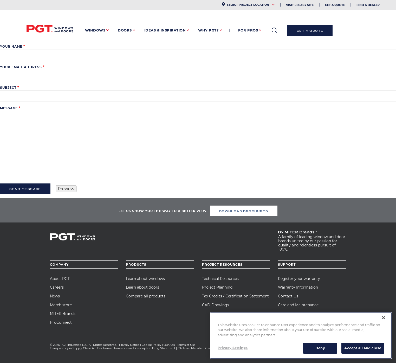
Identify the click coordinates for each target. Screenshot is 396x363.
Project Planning (217, 287)
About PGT (60, 279)
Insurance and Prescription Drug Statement (144, 348)
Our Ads (169, 345)
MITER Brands (62, 313)
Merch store (61, 305)
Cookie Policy (151, 345)
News (55, 296)
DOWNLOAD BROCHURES (243, 211)
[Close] (383, 317)
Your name (11, 46)
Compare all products (145, 296)
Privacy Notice (129, 345)
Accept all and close (362, 348)
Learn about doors (142, 287)
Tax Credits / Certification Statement (235, 296)
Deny (320, 348)
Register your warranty (299, 279)
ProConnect (61, 322)
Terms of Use (186, 345)
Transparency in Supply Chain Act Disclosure (81, 348)
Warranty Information (298, 287)
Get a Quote (310, 31)
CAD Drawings (215, 305)
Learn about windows (145, 279)
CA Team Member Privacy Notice (201, 348)
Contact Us (288, 296)
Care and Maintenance (298, 305)
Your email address (21, 67)
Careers (57, 287)
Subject (8, 88)
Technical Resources (220, 279)
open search (274, 30)
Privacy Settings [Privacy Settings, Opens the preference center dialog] (233, 348)
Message (9, 108)
